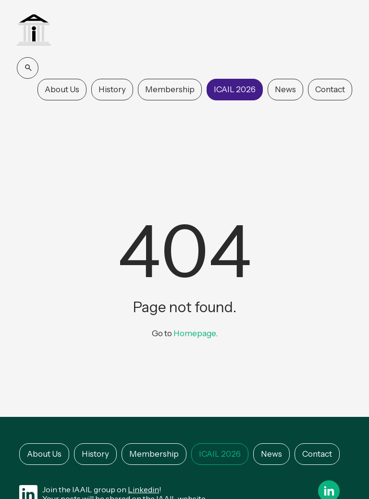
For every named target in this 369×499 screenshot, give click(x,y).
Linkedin (143, 489)
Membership (170, 89)
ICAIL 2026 (235, 89)
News (285, 89)
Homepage (194, 333)
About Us (62, 89)
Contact (330, 89)
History (112, 89)
